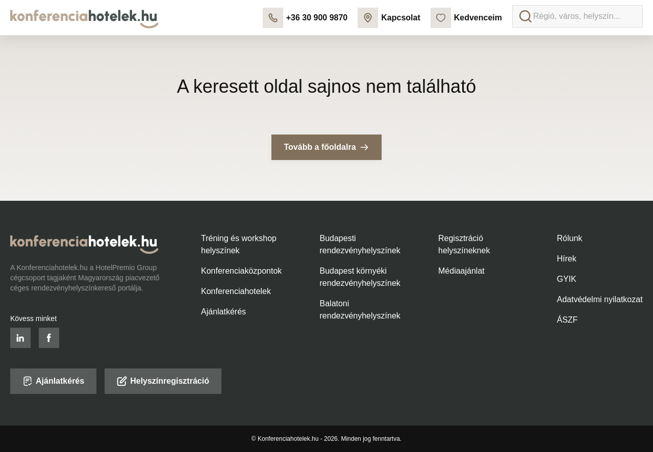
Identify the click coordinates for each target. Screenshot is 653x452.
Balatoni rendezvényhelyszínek (360, 309)
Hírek (566, 258)
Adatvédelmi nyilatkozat (600, 299)
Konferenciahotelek (236, 291)
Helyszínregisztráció (163, 381)
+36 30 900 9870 (305, 18)
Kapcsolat (389, 18)
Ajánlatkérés (223, 311)
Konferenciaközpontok (241, 271)
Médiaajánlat (461, 271)
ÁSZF (567, 319)
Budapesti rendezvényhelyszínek (360, 244)
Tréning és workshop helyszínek (239, 244)
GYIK (566, 279)
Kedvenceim (466, 18)
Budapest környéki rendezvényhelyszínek (360, 277)
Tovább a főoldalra (326, 147)
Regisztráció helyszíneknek (464, 244)
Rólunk (570, 238)
